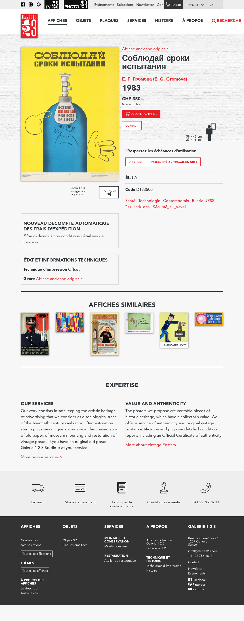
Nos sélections (31, 545)
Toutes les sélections (36, 554)
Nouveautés (29, 540)
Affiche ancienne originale (145, 48)
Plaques (109, 20)
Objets (83, 20)
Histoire (164, 20)
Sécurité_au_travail (169, 206)
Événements (104, 4)
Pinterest (199, 585)
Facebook (199, 580)
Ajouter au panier (144, 113)
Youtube (198, 589)
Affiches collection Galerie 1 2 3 (159, 541)
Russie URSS (203, 200)
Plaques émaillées (75, 545)
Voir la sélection (163, 162)
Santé (130, 200)
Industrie (142, 206)
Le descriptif (29, 588)
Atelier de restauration (120, 561)
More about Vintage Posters (150, 444)
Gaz (127, 206)
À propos (192, 20)
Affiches (57, 20)
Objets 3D (70, 540)
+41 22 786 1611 (200, 556)
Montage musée (116, 546)
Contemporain (176, 200)
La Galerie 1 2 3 (157, 548)
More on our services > (42, 456)
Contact (132, 125)
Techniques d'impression (163, 566)
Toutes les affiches (35, 571)
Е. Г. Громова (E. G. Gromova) (154, 79)
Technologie (149, 200)
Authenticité (29, 593)
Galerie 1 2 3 (202, 526)
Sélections (125, 4)
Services (136, 20)
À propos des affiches (32, 581)
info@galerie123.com (203, 551)
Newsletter (145, 4)
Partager (109, 190)
